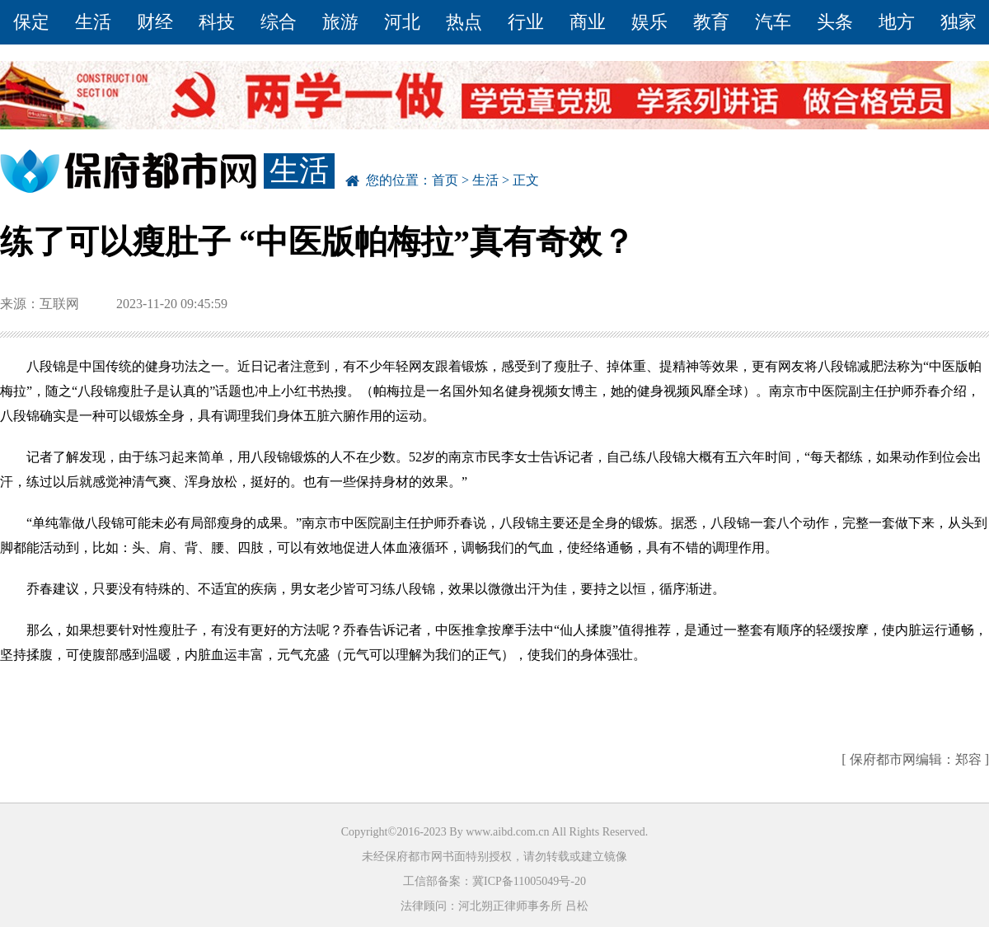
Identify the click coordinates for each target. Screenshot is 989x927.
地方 (897, 22)
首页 (445, 180)
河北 (402, 22)
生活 (93, 22)
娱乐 (649, 22)
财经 (155, 22)
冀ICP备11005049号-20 (529, 881)
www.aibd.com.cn (507, 832)
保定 (31, 22)
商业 (587, 22)
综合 (278, 22)
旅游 (340, 22)
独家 (958, 22)
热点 (464, 22)
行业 (526, 22)
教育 (711, 22)
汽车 (773, 22)
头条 (835, 22)
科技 (217, 22)
